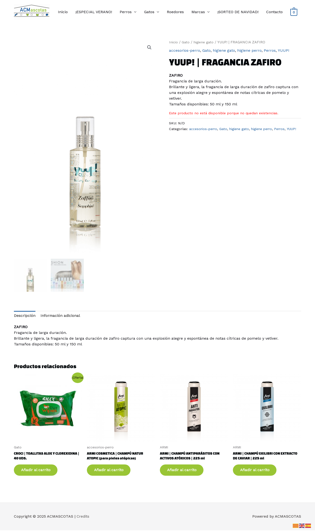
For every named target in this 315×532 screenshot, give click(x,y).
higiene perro (249, 50)
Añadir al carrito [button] (37, 471)
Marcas (198, 12)
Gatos (149, 12)
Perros (126, 12)
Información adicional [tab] (60, 315)
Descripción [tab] (24, 315)
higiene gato (203, 42)
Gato (186, 42)
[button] (149, 47)
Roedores (175, 12)
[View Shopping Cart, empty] (293, 12)
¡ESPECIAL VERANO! (93, 12)
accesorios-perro (184, 50)
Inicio (63, 12)
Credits (83, 518)
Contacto (274, 12)
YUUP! (283, 50)
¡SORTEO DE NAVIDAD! (238, 12)
